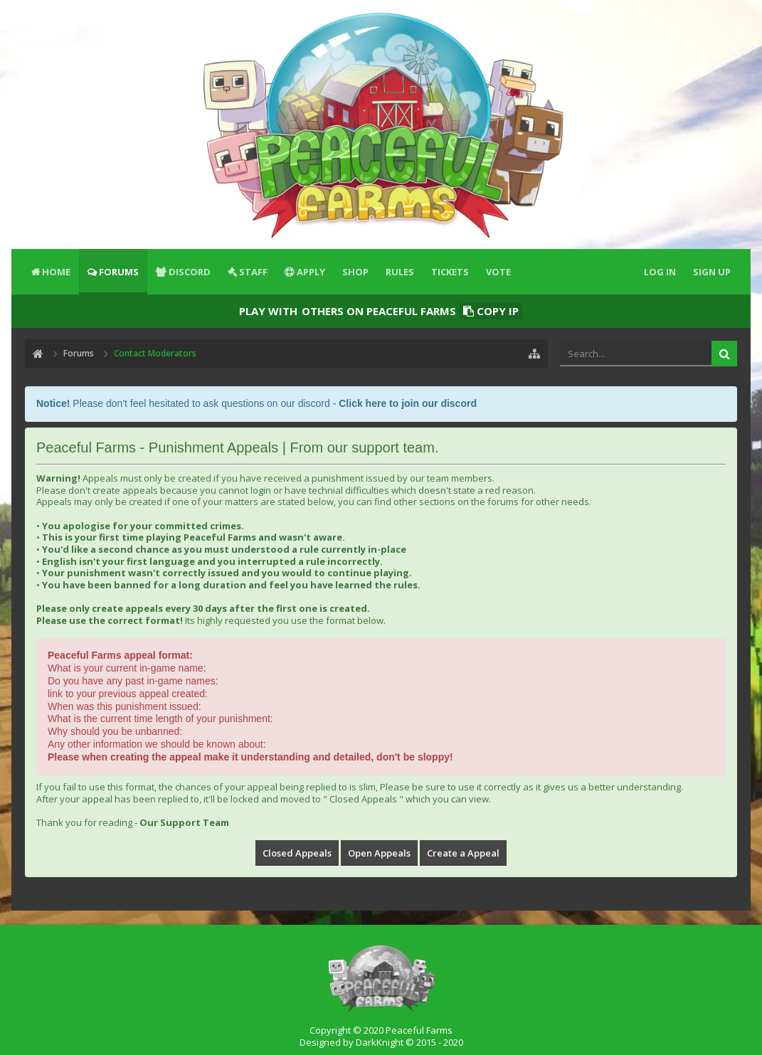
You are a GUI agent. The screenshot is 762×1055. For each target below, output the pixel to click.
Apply (311, 271)
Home (56, 271)
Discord (190, 271)
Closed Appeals (297, 853)
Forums (119, 271)
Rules (400, 271)
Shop (355, 271)
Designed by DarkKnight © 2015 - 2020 (381, 1042)
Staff (253, 271)
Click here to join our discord (408, 403)
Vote (498, 271)
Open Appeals (379, 853)
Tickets (450, 271)
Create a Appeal (463, 853)
